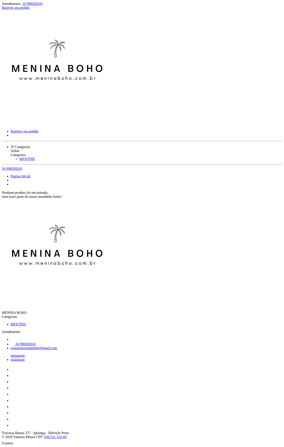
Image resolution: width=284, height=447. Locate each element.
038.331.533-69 (55, 437)
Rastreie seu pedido (16, 8)
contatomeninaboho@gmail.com (34, 348)
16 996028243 (32, 4)
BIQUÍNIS (27, 159)
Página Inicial (20, 176)
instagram (18, 355)
